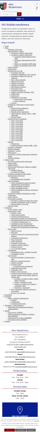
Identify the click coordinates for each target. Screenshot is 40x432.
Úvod (7, 46)
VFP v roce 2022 (17, 126)
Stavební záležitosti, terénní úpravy (24, 202)
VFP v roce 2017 (17, 135)
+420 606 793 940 (11, 357)
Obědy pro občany (18, 83)
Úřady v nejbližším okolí (23, 282)
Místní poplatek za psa (19, 188)
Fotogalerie (12, 250)
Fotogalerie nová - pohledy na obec (24, 252)
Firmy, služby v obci (15, 209)
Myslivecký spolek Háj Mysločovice (23, 218)
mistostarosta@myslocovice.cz (26, 367)
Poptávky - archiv (14, 151)
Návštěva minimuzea (19, 98)
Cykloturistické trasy (18, 304)
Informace (8, 208)
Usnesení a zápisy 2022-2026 (21, 53)
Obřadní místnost (17, 85)
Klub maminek (16, 240)
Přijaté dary (15, 144)
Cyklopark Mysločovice (19, 238)
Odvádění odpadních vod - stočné (23, 74)
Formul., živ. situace (18, 293)
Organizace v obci (14, 211)
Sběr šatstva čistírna (18, 87)
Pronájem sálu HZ (17, 73)
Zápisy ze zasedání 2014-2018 (25, 66)
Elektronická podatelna (19, 108)
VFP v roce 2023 (17, 124)
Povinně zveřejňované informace (20, 161)
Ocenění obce (16, 265)
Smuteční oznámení (18, 243)
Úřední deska (13, 67)
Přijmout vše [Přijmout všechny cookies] (9, 430)
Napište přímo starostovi (20, 112)
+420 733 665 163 (10, 362)
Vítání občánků (16, 241)
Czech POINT (13, 197)
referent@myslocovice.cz (26, 362)
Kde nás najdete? (20, 416)
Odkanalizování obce (19, 268)
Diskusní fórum (16, 247)
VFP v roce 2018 (17, 133)
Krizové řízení (16, 117)
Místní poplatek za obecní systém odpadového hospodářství (23, 184)
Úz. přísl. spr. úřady (18, 172)
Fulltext (7, 321)
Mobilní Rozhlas (14, 158)
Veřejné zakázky (14, 149)
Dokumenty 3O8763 (15, 313)
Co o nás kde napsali (18, 249)
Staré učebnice (19, 101)
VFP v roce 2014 (17, 140)
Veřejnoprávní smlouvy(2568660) (20, 318)
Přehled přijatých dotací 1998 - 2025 (24, 146)
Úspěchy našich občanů (20, 245)
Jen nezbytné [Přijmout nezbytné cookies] (20, 430)
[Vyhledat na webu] (7, 14)
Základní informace (15, 50)
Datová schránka (17, 110)
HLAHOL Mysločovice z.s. (20, 217)
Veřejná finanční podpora (17, 119)
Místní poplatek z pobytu (20, 186)
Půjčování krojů (17, 89)
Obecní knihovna (17, 82)
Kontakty (8, 297)
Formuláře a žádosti (15, 199)
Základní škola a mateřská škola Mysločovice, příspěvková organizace (24, 226)
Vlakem (14, 300)
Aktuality (14, 233)
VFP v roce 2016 (17, 137)
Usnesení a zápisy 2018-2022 (21, 55)
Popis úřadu (12, 163)
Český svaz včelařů (18, 215)
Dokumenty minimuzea (23, 99)
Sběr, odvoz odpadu (18, 80)
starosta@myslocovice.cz (26, 352)
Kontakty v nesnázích (22, 288)
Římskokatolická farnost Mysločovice (24, 220)
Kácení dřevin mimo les (19, 204)
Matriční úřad (13, 206)
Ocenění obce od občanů (23, 266)
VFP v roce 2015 (17, 138)
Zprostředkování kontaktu (20, 179)
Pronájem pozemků (18, 90)
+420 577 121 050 (12, 344)
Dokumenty (12, 69)
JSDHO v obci (16, 213)
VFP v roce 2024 (17, 122)
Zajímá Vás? (12, 256)
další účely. (37, 420)
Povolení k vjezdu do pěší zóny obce (24, 201)
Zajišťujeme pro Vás (15, 71)
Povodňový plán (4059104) (17, 320)
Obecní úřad (9, 160)
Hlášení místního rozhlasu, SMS (22, 92)
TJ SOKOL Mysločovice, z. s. (21, 222)
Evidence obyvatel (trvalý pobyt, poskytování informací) (19, 175)
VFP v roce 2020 (17, 130)
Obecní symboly (17, 263)
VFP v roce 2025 (17, 121)
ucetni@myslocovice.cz (26, 357)
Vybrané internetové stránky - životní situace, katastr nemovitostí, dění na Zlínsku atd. (24, 275)
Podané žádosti (16, 170)
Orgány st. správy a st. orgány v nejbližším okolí (25, 285)
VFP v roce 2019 (17, 131)
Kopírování (15, 96)
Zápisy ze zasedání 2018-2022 (25, 64)
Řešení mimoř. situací (19, 272)
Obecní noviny (16, 231)
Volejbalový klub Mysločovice (21, 224)
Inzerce (14, 103)
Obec (7, 48)
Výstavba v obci (17, 270)
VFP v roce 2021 (17, 128)
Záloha (7, 311)
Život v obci (12, 229)
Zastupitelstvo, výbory (16, 51)
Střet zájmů (12, 153)
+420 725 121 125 (10, 352)
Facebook (8, 295)
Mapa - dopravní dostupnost (18, 298)
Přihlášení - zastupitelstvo (14, 305)
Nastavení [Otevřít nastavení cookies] (31, 430)
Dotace (10, 142)
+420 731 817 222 (20, 347)
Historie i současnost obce (20, 261)
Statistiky (14, 177)
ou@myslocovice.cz (26, 344)
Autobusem (15, 302)
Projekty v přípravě (15, 147)
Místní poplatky (13, 181)
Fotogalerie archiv (17, 254)
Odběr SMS (15, 94)
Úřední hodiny (13, 165)
